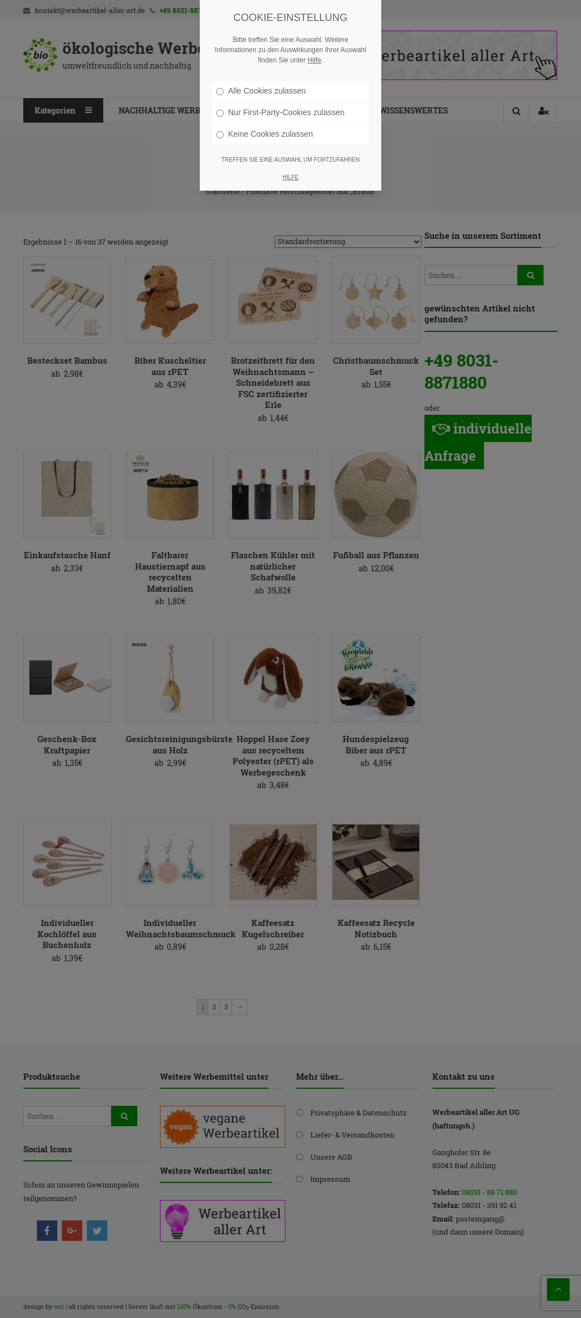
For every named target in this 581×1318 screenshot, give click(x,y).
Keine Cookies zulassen (264, 133)
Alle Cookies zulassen (261, 90)
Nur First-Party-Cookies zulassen (280, 112)
